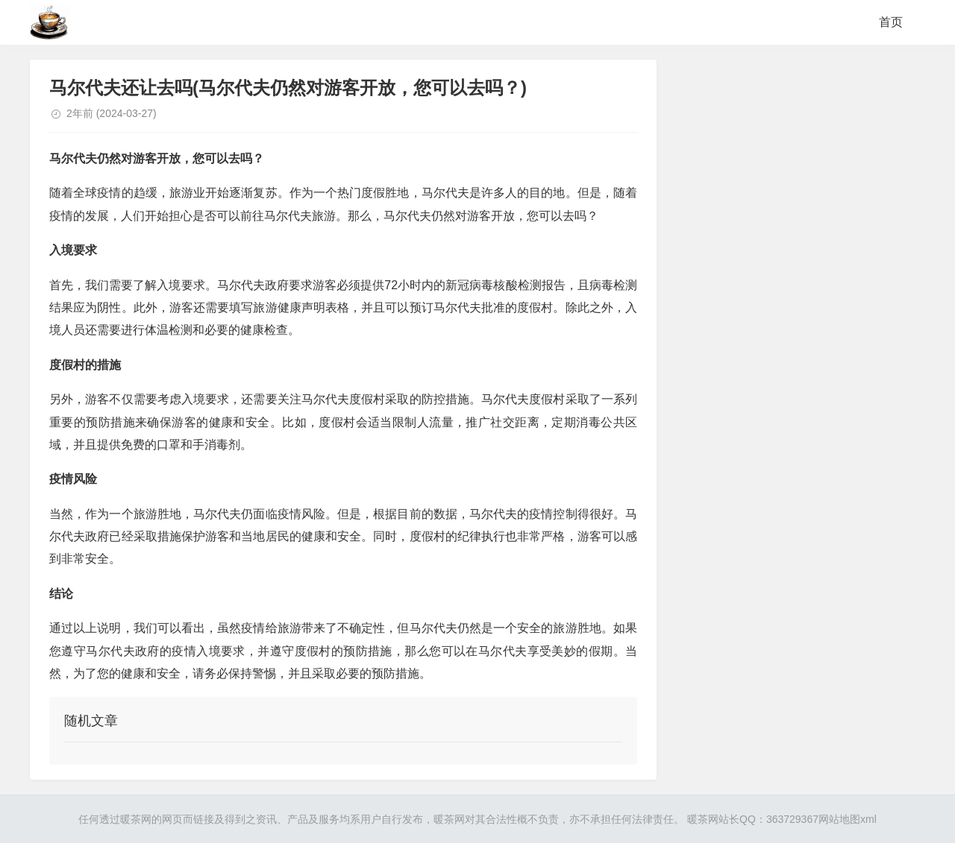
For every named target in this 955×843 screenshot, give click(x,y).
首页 (891, 22)
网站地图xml (847, 819)
